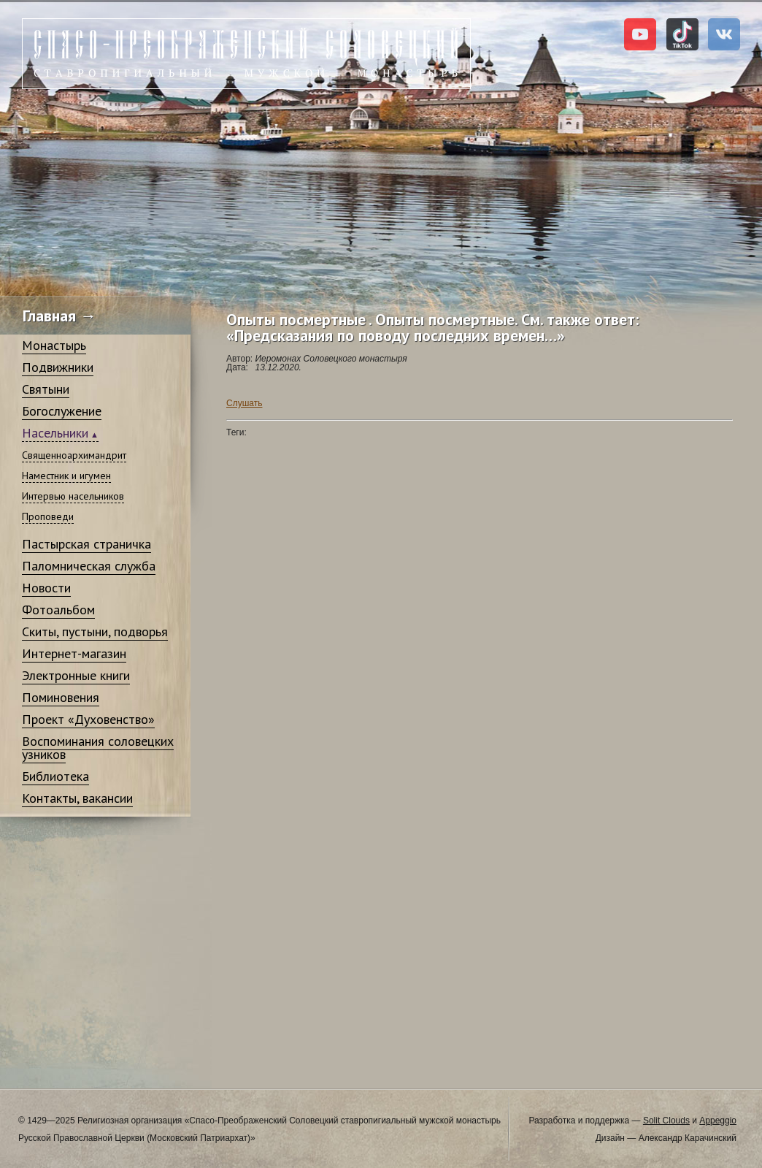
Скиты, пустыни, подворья (95, 631)
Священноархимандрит (74, 455)
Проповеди (48, 516)
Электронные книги (76, 675)
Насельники (55, 432)
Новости (46, 587)
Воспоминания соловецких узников (98, 748)
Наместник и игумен (66, 475)
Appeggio (717, 1120)
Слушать (244, 403)
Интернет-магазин (74, 653)
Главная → (59, 315)
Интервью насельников (73, 496)
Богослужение (61, 410)
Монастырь (54, 345)
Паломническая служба (88, 565)
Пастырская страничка (86, 543)
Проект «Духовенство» (88, 719)
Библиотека (55, 776)
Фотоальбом (58, 609)
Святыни (45, 389)
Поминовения (60, 697)
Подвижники (57, 367)
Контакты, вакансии (77, 798)
